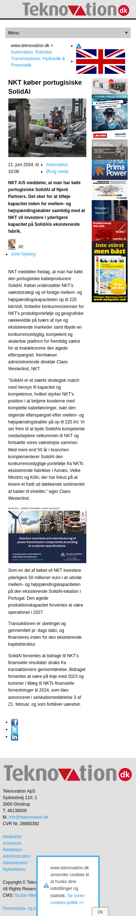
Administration (16, 856)
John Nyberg (23, 254)
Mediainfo (12, 836)
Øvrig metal (57, 171)
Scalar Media (27, 895)
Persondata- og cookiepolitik (30, 908)
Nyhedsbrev (14, 869)
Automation (57, 164)
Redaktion (12, 849)
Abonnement (15, 862)
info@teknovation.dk (28, 817)
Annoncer (12, 843)
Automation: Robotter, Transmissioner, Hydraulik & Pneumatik (38, 59)
